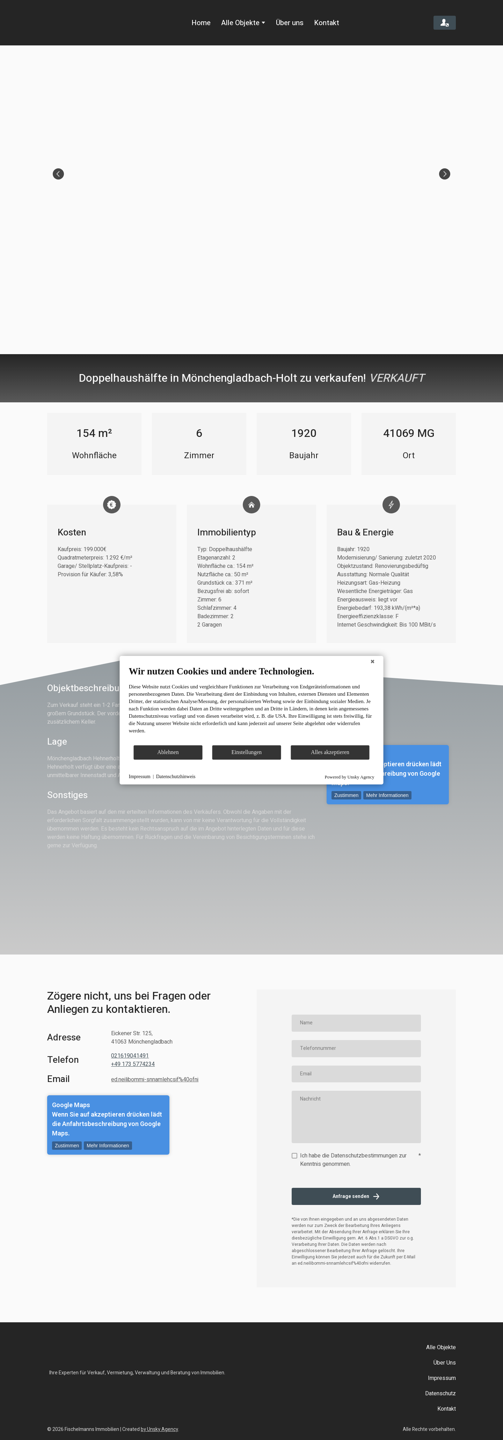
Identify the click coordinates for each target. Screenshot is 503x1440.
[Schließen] (372, 661)
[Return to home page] (77, 22)
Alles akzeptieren (330, 752)
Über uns (290, 23)
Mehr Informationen (387, 795)
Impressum (442, 1378)
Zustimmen (346, 795)
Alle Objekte (240, 23)
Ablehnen (167, 752)
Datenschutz (440, 1393)
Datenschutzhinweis (176, 776)
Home (201, 23)
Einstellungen (247, 752)
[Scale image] (251, 173)
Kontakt (326, 23)
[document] (251, 705)
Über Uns (444, 1363)
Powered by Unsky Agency (349, 777)
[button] (444, 23)
